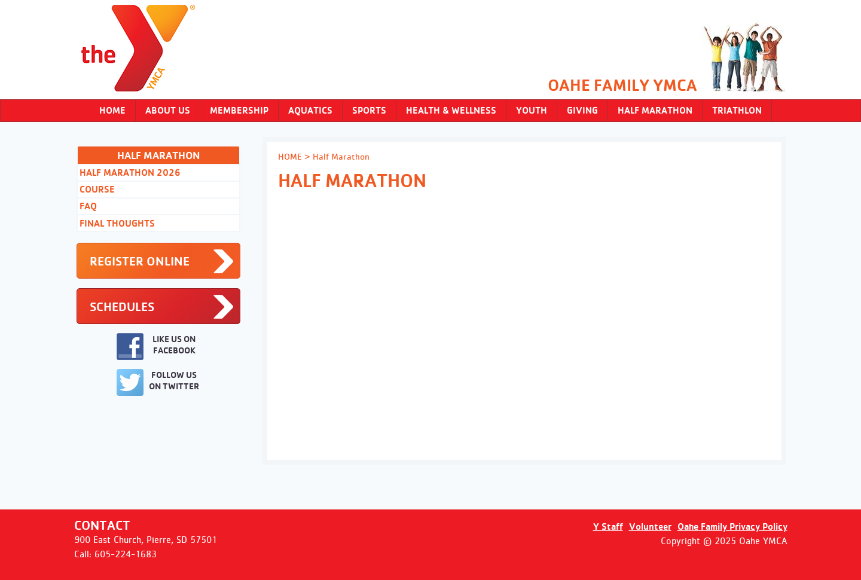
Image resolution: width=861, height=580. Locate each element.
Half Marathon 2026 (130, 172)
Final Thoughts (117, 223)
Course (97, 189)
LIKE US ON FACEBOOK (156, 346)
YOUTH (531, 110)
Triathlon (737, 110)
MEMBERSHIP (239, 110)
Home (112, 110)
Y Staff (608, 526)
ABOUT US (167, 110)
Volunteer (650, 526)
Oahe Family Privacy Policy (732, 526)
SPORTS (369, 110)
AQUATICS (310, 110)
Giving (582, 110)
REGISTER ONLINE (140, 261)
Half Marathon (655, 110)
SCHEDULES (122, 306)
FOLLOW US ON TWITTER (158, 382)
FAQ (88, 206)
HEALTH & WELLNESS (451, 110)
